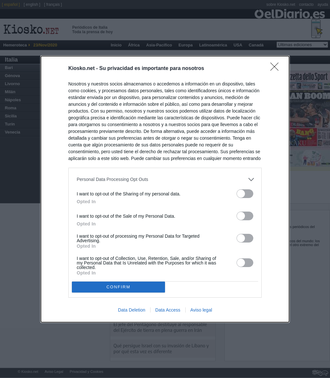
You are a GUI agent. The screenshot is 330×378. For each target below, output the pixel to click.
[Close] (276, 69)
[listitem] (165, 179)
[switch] (245, 193)
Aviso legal (201, 310)
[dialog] (165, 189)
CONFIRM (118, 286)
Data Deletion (131, 310)
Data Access (167, 310)
